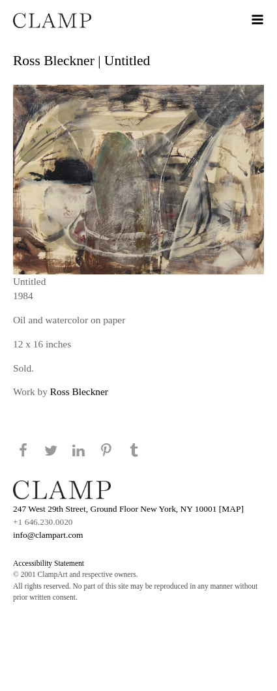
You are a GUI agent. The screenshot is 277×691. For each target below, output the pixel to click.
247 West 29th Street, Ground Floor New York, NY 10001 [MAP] (128, 509)
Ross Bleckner (79, 391)
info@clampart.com (48, 535)
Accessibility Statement (48, 563)
